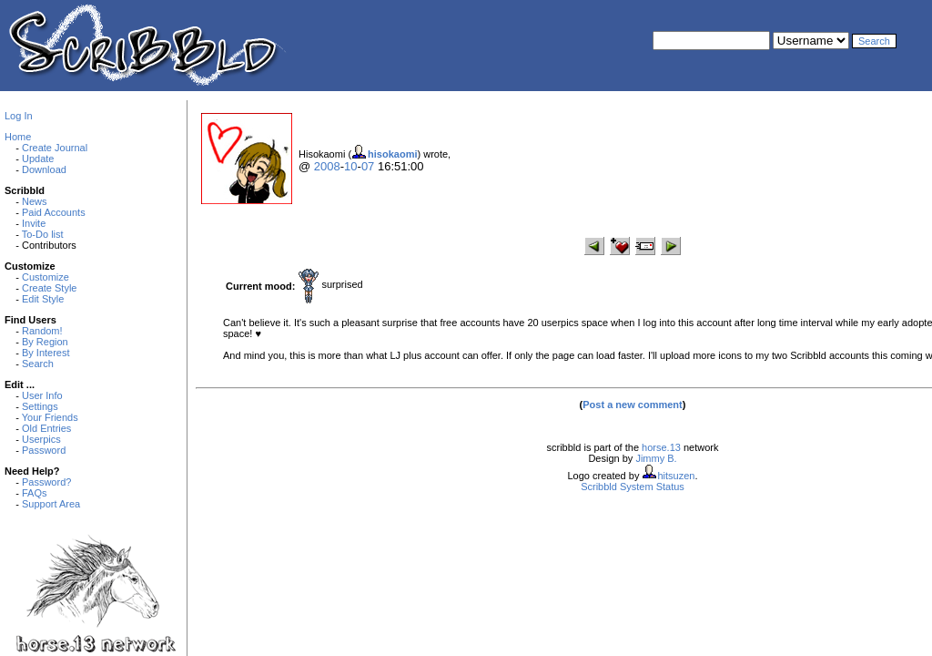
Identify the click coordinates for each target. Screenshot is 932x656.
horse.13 (661, 447)
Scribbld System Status (632, 486)
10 (350, 166)
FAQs (34, 492)
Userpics (41, 439)
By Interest (46, 352)
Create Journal (54, 147)
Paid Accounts (54, 212)
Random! (42, 330)
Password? (46, 482)
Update (38, 158)
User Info (42, 395)
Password (44, 450)
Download (44, 169)
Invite (34, 223)
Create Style (49, 287)
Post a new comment (632, 404)
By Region (45, 341)
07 (367, 166)
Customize (45, 277)
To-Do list (43, 234)
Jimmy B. (655, 458)
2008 (327, 166)
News (34, 201)
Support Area (51, 503)
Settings (40, 406)
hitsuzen (675, 475)
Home (18, 136)
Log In (19, 115)
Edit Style (43, 298)
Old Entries (46, 428)
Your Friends (50, 417)
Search (38, 363)
